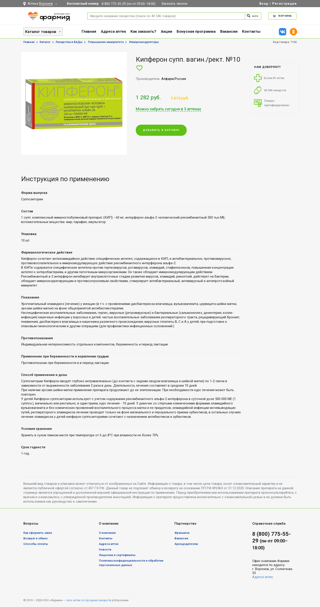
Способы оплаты (35, 544)
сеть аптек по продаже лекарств (88, 600)
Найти (250, 16)
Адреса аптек (113, 31)
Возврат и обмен (35, 538)
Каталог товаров (40, 31)
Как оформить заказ (37, 532)
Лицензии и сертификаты (117, 555)
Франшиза (181, 532)
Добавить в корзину (161, 130)
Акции (166, 31)
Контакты (251, 31)
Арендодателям (186, 544)
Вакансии (229, 31)
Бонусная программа (196, 31)
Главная (89, 31)
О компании (107, 532)
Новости (105, 549)
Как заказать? (143, 31)
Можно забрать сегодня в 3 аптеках (168, 109)
